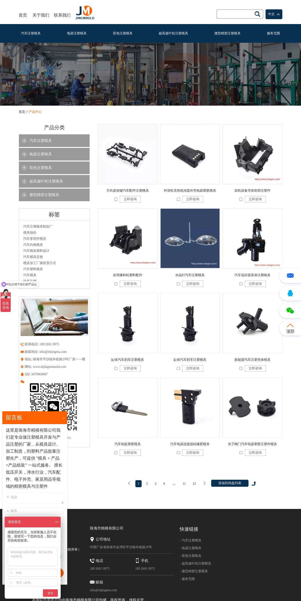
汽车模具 (29, 275)
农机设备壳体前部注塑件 (252, 190)
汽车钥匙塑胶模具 (128, 444)
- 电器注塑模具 (190, 548)
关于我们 (40, 15)
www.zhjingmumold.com (49, 366)
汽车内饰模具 (33, 245)
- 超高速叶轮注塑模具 (195, 563)
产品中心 (35, 112)
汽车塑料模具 (33, 269)
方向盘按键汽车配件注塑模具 (127, 190)
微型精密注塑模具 (227, 33)
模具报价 (29, 232)
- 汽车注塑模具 (190, 540)
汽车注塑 (29, 281)
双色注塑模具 (123, 33)
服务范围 (273, 33)
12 (194, 483)
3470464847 (39, 374)
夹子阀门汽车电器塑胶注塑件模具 (252, 444)
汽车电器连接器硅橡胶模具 (190, 444)
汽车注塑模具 (31, 33)
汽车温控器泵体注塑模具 (252, 275)
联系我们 (62, 15)
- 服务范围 (187, 579)
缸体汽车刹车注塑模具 (127, 359)
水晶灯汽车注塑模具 (190, 275)
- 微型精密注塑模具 (194, 571)
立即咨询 (130, 199)
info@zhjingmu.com (52, 352)
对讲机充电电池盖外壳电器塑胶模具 (190, 190)
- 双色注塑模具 (190, 556)
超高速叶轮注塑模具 (173, 33)
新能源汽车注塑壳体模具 (252, 359)
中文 (274, 14)
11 (184, 483)
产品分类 (54, 127)
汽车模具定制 (33, 257)
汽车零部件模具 (34, 238)
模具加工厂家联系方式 (39, 263)
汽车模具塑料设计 (36, 251)
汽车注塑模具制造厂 (38, 226)
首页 (23, 15)
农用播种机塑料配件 (127, 275)
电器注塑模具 (77, 33)
